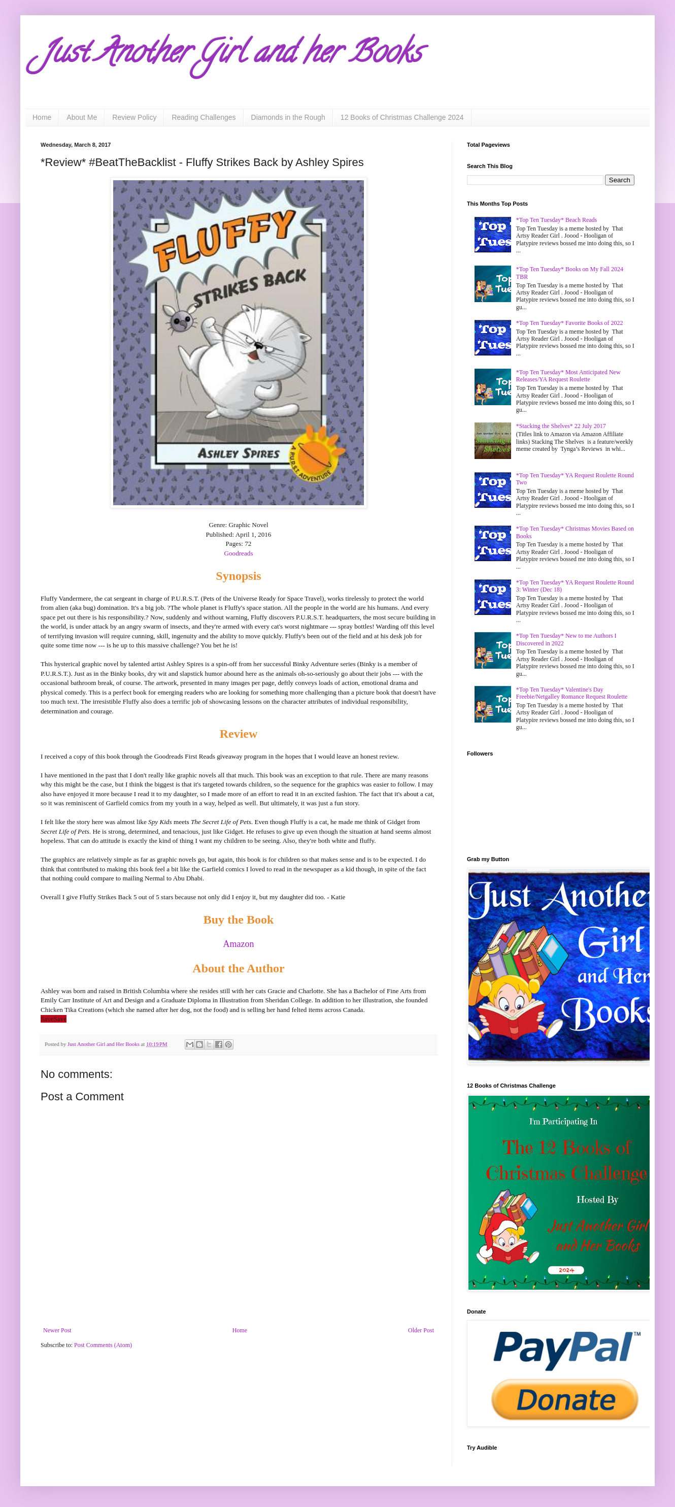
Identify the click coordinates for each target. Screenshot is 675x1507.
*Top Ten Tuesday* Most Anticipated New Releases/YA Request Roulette (568, 376)
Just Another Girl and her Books (231, 55)
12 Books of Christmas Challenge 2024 (402, 117)
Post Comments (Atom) (103, 1345)
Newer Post (57, 1330)
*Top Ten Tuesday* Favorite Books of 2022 (569, 322)
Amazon (238, 944)
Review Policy (134, 117)
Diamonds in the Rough (288, 117)
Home (41, 117)
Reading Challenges (203, 117)
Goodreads (238, 553)
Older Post (421, 1330)
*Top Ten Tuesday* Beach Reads (556, 219)
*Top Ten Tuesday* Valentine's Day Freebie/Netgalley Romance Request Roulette (572, 693)
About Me (81, 117)
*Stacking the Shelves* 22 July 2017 (561, 426)
